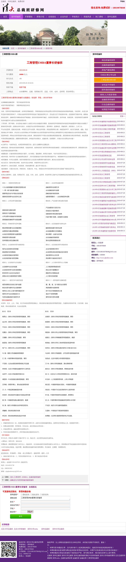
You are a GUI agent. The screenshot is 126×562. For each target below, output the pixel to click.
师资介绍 (40, 17)
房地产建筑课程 (108, 70)
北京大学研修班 (20, 529)
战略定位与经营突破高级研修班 (22, 480)
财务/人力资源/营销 (108, 95)
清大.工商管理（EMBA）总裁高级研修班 (25, 477)
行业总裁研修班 (108, 104)
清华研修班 (16, 17)
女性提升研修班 (108, 85)
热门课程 (99, 17)
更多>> (122, 116)
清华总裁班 (112, 17)
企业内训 (64, 17)
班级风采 (87, 17)
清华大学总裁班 (58, 529)
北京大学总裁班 (7, 529)
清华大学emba (33, 529)
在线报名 (52, 17)
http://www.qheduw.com (104, 258)
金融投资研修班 (108, 100)
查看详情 (49, 48)
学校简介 (75, 17)
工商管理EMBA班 (35, 48)
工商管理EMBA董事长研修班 (45, 498)
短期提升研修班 (108, 109)
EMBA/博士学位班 (108, 75)
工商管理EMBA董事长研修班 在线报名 (19, 487)
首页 (5, 17)
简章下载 (22, 87)
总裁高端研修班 (108, 65)
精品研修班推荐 (108, 60)
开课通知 (28, 17)
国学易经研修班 (108, 90)
